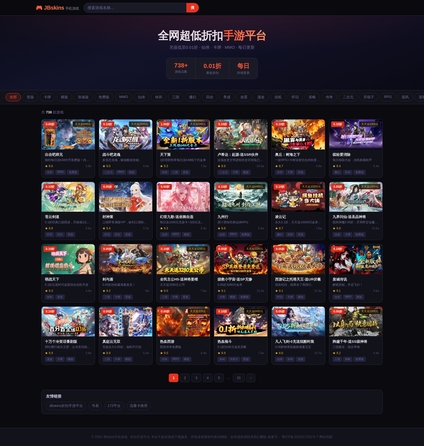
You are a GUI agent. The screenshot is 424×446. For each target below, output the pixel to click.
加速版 (83, 97)
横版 (64, 97)
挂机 (278, 97)
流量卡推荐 (139, 406)
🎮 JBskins (57, 8)
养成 (226, 97)
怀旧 (295, 97)
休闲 (158, 97)
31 (239, 378)
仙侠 (141, 97)
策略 (312, 97)
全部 (13, 97)
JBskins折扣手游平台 (66, 406)
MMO (123, 97)
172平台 (114, 406)
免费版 (104, 97)
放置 (244, 97)
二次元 (348, 97)
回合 (209, 97)
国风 (405, 97)
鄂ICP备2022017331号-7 (300, 437)
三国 (175, 97)
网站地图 (326, 437)
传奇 (329, 97)
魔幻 (192, 97)
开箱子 (368, 97)
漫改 (261, 97)
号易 (95, 406)
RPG (388, 97)
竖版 (30, 97)
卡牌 (47, 97)
